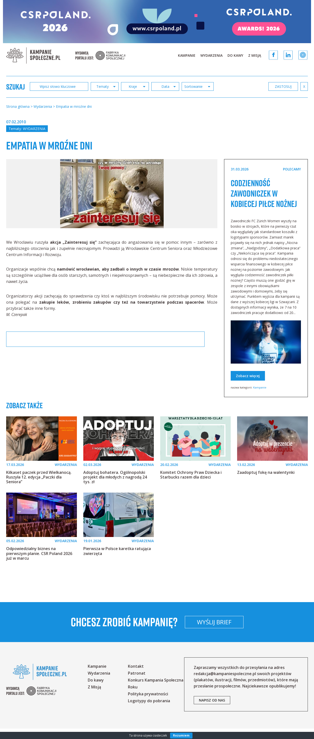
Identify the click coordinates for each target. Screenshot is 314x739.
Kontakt (136, 676)
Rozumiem (181, 735)
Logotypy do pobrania (149, 711)
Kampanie (186, 55)
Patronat (136, 683)
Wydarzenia (211, 55)
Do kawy (235, 55)
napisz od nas (212, 710)
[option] (112, 193)
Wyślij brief (246, 632)
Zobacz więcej (248, 386)
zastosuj (283, 86)
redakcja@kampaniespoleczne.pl (225, 684)
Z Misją (254, 55)
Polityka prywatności (148, 704)
